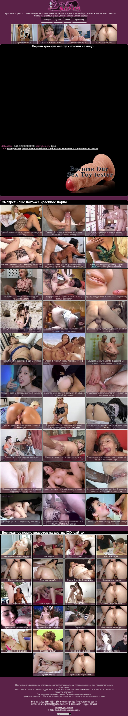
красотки (73, 148)
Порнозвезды (79, 20)
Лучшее (58, 20)
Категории (47, 20)
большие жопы (60, 148)
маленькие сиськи (88, 148)
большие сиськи (31, 148)
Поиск (67, 20)
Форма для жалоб (64, 708)
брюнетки (45, 148)
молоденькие (14, 148)
